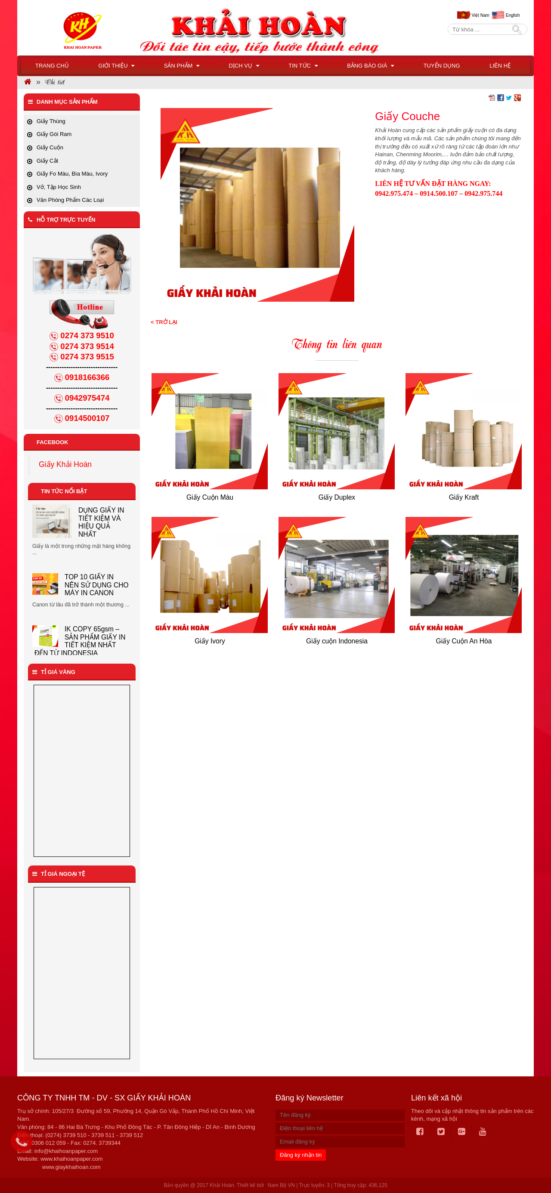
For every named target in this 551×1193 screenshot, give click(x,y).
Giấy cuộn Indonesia (337, 641)
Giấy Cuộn (50, 147)
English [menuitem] (513, 15)
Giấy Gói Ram (54, 134)
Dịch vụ (244, 65)
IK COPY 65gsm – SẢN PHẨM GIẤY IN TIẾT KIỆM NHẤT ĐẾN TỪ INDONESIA (80, 648)
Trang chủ (52, 65)
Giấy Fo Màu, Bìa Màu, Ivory (72, 173)
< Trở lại (164, 322)
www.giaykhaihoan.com (71, 1167)
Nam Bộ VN (281, 1185)
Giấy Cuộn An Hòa (464, 641)
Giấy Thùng (51, 121)
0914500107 (87, 418)
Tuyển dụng (442, 65)
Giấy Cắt (47, 161)
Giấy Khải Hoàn (65, 464)
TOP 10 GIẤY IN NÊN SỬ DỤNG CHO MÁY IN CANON (97, 591)
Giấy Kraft (464, 497)
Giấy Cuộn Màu (209, 497)
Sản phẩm (181, 65)
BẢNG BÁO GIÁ (370, 65)
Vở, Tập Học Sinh (59, 187)
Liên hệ (500, 65)
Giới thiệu (117, 65)
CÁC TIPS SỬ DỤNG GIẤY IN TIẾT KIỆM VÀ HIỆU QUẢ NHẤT (101, 525)
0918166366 (87, 377)
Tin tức (302, 65)
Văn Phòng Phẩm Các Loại (70, 200)
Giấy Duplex (337, 497)
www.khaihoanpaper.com (71, 1159)
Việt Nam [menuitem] (480, 15)
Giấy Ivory (210, 641)
